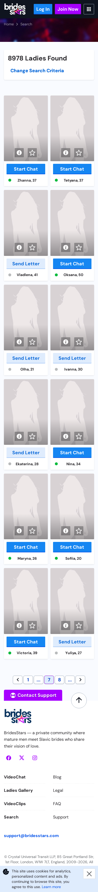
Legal (58, 790)
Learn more (51, 886)
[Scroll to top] (79, 700)
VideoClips (15, 803)
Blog (57, 777)
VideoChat (15, 777)
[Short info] (19, 152)
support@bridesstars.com (31, 835)
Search (11, 817)
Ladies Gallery (18, 790)
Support (60, 817)
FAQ (57, 803)
